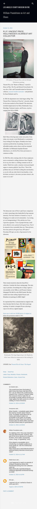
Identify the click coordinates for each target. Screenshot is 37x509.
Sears (15, 377)
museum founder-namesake (16, 91)
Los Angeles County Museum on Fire (16, 7)
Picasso (18, 374)
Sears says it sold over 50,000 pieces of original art (17, 313)
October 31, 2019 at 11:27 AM (17, 454)
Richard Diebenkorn (8, 377)
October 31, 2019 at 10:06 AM (17, 403)
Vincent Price (21, 377)
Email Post (10, 372)
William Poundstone (14, 430)
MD (10, 480)
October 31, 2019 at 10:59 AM (17, 425)
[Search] (32, 3)
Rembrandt (24, 374)
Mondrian (13, 374)
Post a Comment (8, 491)
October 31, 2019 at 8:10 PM (16, 474)
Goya (8, 374)
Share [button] (4, 372)
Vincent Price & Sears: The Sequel (21, 364)
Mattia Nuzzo (12, 460)
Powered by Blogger (18, 503)
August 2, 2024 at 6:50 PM (16, 487)
